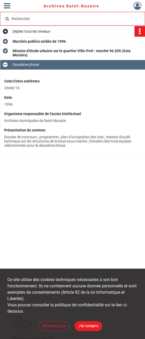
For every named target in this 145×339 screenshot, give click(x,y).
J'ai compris (88, 326)
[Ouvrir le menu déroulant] (7, 6)
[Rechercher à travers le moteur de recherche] (68, 19)
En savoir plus (54, 326)
